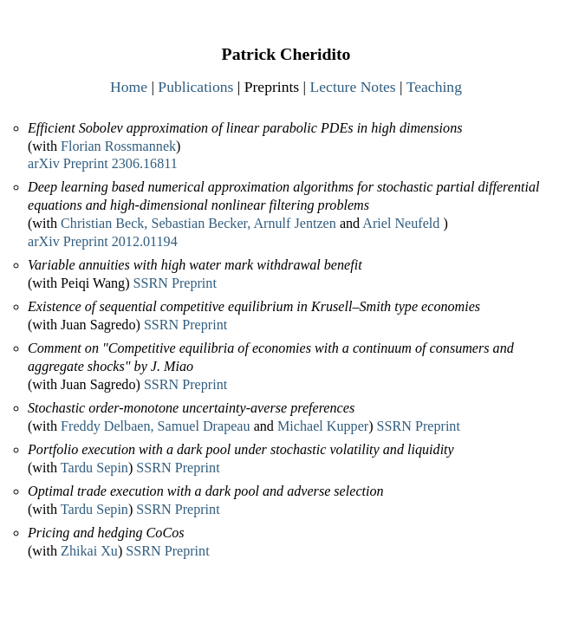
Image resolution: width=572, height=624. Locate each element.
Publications (195, 86)
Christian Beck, (104, 223)
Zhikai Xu (89, 550)
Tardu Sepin (94, 467)
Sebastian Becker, (200, 223)
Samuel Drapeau (204, 426)
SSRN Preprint (175, 283)
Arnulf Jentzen (294, 223)
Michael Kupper (322, 426)
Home (128, 86)
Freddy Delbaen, (107, 426)
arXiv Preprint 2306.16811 (103, 163)
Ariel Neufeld (400, 223)
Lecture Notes (353, 86)
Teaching (434, 86)
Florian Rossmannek (118, 146)
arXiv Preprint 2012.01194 (103, 241)
